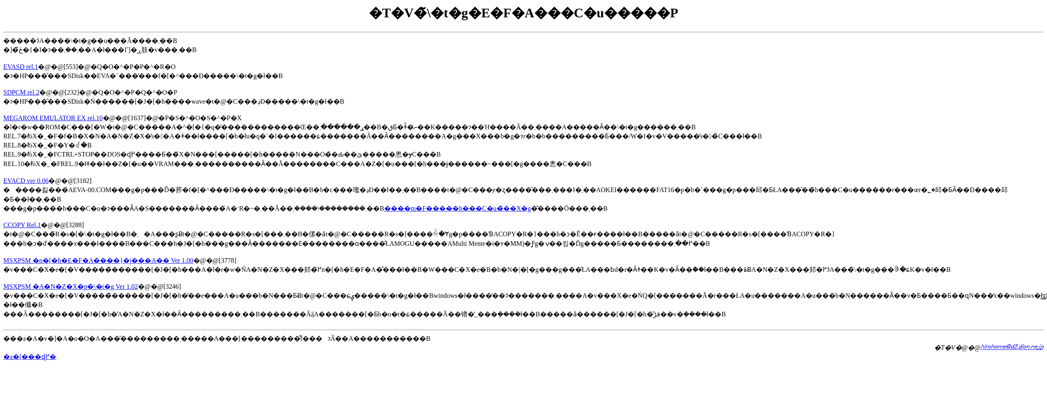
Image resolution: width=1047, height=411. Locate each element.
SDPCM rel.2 (21, 92)
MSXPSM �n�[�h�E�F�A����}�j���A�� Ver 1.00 (98, 260)
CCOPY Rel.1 (22, 224)
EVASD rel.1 (20, 66)
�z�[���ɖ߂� (29, 356)
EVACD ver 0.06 (25, 180)
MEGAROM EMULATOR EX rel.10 (53, 117)
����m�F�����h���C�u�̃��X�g (457, 208)
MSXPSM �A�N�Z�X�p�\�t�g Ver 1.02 (70, 286)
